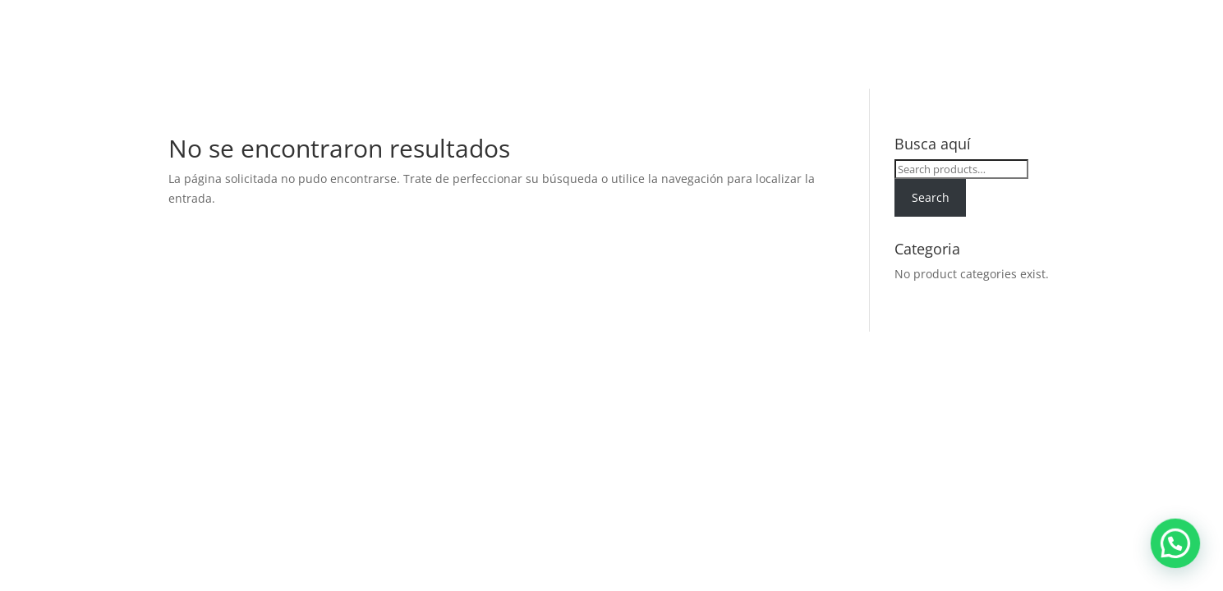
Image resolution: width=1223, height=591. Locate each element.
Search (930, 197)
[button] (1182, 561)
